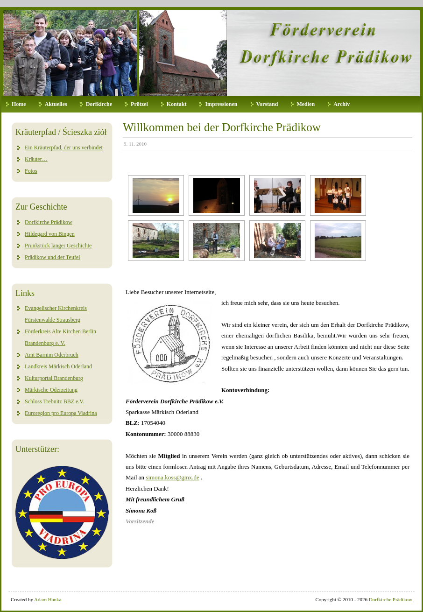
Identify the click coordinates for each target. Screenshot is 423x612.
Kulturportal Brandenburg (54, 378)
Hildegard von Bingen (50, 234)
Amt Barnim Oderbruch (51, 355)
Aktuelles (56, 104)
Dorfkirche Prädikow (48, 222)
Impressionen (221, 104)
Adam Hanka (47, 599)
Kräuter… (36, 159)
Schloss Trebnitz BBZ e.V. (54, 401)
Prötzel (139, 104)
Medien (305, 104)
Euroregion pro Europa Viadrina (61, 413)
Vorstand (267, 104)
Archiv (341, 104)
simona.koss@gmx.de (172, 477)
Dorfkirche (99, 104)
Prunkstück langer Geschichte (58, 245)
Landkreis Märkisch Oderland (58, 366)
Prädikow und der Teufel (52, 257)
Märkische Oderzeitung (51, 390)
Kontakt (177, 104)
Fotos (31, 171)
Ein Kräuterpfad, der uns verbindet (64, 147)
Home (19, 104)
